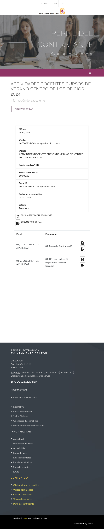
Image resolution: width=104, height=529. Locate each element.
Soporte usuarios (21, 467)
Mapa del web (20, 453)
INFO (54, 3)
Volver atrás (24, 109)
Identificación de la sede (25, 397)
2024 (25, 518)
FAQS (16, 471)
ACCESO (44, 3)
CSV (62, 3)
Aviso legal (18, 438)
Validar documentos (23, 489)
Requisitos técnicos (22, 462)
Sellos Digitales (20, 416)
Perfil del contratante (23, 503)
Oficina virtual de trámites (26, 485)
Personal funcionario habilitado (28, 425)
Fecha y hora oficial (22, 411)
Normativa (18, 406)
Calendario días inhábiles (25, 420)
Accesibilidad (19, 448)
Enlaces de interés (22, 457)
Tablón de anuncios (22, 499)
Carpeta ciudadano (22, 494)
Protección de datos (23, 443)
